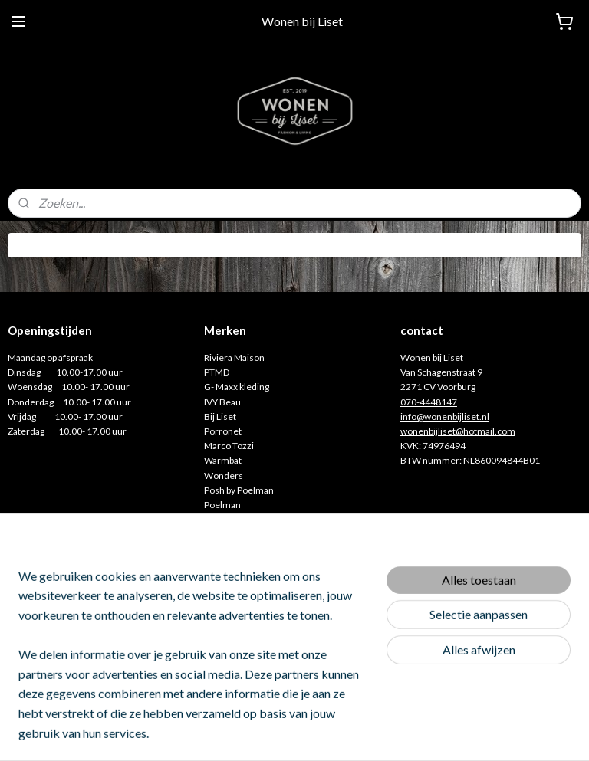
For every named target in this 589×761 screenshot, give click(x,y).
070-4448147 (428, 402)
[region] (193, 663)
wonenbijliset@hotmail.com (457, 431)
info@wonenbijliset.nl (444, 416)
